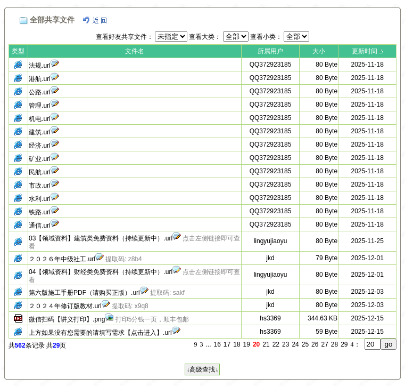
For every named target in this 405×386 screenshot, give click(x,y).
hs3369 (270, 318)
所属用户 (270, 51)
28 (334, 344)
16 (217, 344)
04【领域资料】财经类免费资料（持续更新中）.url (100, 272)
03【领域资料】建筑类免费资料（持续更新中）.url (100, 238)
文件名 (134, 51)
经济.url (40, 145)
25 (305, 344)
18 (236, 344)
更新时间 (364, 51)
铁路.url (40, 212)
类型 (18, 51)
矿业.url (40, 159)
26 (314, 344)
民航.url (40, 172)
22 (275, 344)
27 (324, 344)
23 (285, 344)
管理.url (40, 105)
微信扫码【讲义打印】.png (67, 319)
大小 (318, 51)
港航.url (40, 79)
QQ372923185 (271, 64)
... (208, 344)
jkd (270, 258)
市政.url (40, 185)
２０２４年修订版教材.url (65, 306)
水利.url (40, 199)
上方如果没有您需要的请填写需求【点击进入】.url (100, 332)
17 (227, 344)
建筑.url (40, 132)
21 (265, 344)
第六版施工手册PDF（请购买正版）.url (84, 292)
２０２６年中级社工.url (62, 259)
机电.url (40, 119)
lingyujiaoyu (270, 241)
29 (344, 344)
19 (246, 344)
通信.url (40, 225)
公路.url (40, 92)
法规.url (40, 65)
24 (295, 344)
